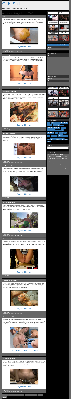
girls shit (57, 127)
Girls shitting (50, 58)
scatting (66, 135)
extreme (62, 125)
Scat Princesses (51, 62)
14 (41, 395)
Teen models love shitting (9, 316)
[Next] (4, 397)
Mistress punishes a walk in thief (55, 172)
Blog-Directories (52, 76)
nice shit (61, 132)
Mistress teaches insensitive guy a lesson (57, 164)
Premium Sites (52, 53)
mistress (14, 51)
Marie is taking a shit (7, 238)
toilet (66, 139)
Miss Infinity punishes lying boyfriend (56, 154)
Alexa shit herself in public (9, 202)
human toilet (51, 130)
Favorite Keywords (52, 120)
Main (49, 49)
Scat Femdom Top (52, 85)
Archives (50, 145)
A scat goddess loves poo (9, 133)
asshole (60, 122)
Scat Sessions (51, 68)
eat (18, 51)
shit (9, 51)
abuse (49, 122)
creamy (50, 125)
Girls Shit (11, 3)
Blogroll (50, 56)
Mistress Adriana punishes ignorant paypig (57, 166)
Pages (50, 47)
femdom (50, 127)
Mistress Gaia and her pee (9, 358)
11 (33, 395)
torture (49, 141)
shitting (58, 139)
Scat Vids (50, 66)
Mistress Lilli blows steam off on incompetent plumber (57, 159)
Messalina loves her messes (9, 91)
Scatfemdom (50, 82)
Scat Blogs (50, 78)
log (62, 130)
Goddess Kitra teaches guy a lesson (55, 161)
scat (8, 51)
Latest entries (51, 152)
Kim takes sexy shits (7, 55)
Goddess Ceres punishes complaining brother (57, 170)
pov (56, 135)
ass (17, 51)
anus (52, 122)
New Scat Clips (51, 72)
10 (30, 395)
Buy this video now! (24, 47)
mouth (56, 132)
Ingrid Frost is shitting (8, 165)
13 (38, 395)
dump (54, 125)
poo (49, 135)
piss (65, 132)
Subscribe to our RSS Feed (58, 44)
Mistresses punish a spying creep (55, 174)
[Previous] (5, 395)
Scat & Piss (50, 64)
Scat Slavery (50, 70)
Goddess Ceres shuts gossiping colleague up (57, 156)
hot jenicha (63, 127)
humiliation (58, 130)
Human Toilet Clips (52, 60)
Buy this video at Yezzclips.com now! (24, 350)
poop (11, 51)
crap (65, 122)
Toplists (50, 80)
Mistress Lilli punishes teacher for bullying (57, 168)
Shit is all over (6, 16)
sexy (48, 139)
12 (36, 395)
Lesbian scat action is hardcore (10, 280)
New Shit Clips (51, 74)
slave (21, 51)
